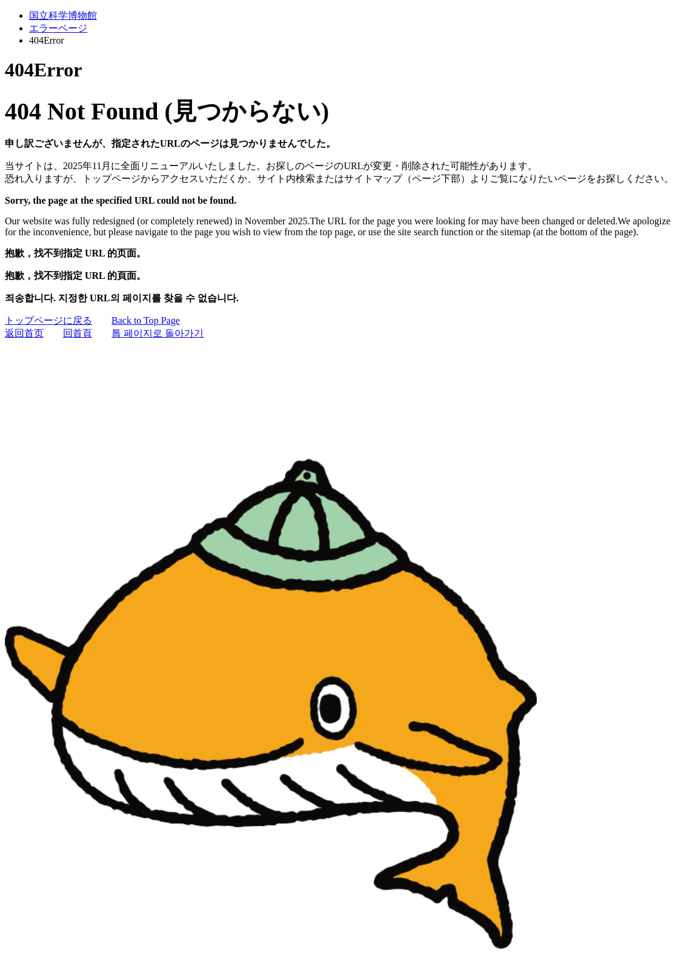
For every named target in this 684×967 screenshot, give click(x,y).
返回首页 (24, 333)
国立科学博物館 (63, 15)
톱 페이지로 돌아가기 (157, 333)
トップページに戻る (48, 320)
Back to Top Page (145, 320)
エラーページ (58, 28)
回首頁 (77, 333)
